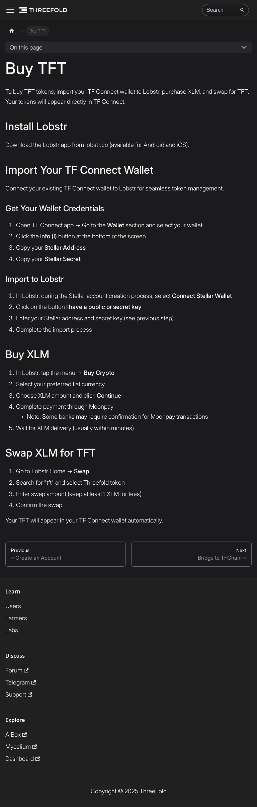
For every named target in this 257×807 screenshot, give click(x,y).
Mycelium (21, 746)
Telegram (20, 682)
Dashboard (22, 758)
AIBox (16, 734)
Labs (11, 630)
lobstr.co (96, 144)
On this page (26, 47)
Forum (16, 670)
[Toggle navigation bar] (10, 10)
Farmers (16, 618)
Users (13, 606)
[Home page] (11, 31)
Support (18, 694)
